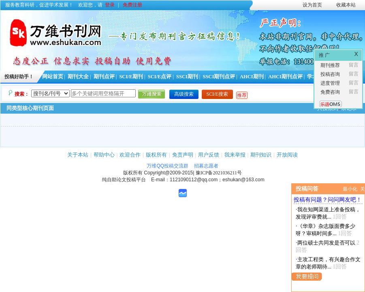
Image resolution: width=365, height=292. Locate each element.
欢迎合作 (130, 155)
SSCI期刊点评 (219, 76)
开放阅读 (287, 155)
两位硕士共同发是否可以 (326, 243)
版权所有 (156, 155)
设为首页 (312, 5)
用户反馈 (208, 155)
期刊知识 (260, 155)
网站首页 (52, 76)
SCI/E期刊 (131, 76)
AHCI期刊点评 (285, 76)
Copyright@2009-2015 (168, 173)
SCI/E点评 (160, 76)
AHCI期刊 (252, 76)
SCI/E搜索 (217, 94)
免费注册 (132, 5)
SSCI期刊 (187, 76)
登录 (110, 5)
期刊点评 (104, 76)
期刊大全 (78, 76)
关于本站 (77, 155)
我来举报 (234, 155)
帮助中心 (104, 155)
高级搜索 (184, 94)
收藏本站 (346, 5)
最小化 (350, 189)
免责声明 (182, 155)
